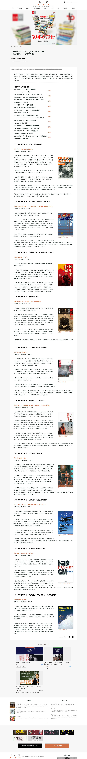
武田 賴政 (49, 69)
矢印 (46, 722)
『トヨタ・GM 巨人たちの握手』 (65, 583)
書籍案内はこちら (30, 746)
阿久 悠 (20, 69)
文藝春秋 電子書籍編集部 (18, 58)
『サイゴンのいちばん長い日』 (64, 179)
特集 (58, 8)
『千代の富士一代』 (62, 487)
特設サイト (65, 8)
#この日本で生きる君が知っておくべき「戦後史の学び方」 (31, 692)
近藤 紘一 (16, 69)
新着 (12, 8)
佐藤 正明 (54, 69)
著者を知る (19, 8)
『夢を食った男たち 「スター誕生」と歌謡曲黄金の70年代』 (65, 237)
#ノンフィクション (23, 62)
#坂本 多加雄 (18, 666)
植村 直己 (59, 69)
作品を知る (28, 8)
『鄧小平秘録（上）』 (62, 287)
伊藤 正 (24, 69)
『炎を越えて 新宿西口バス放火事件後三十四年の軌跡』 (65, 436)
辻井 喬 (28, 69)
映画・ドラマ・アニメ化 (48, 8)
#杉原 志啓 (24, 666)
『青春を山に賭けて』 (62, 629)
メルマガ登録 (57, 746)
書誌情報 (73, 8)
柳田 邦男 (33, 69)
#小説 (17, 62)
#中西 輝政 (46, 668)
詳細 (49, 90)
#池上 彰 (17, 692)
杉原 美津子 (39, 69)
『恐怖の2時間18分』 (62, 381)
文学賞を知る (37, 8)
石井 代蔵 (44, 69)
